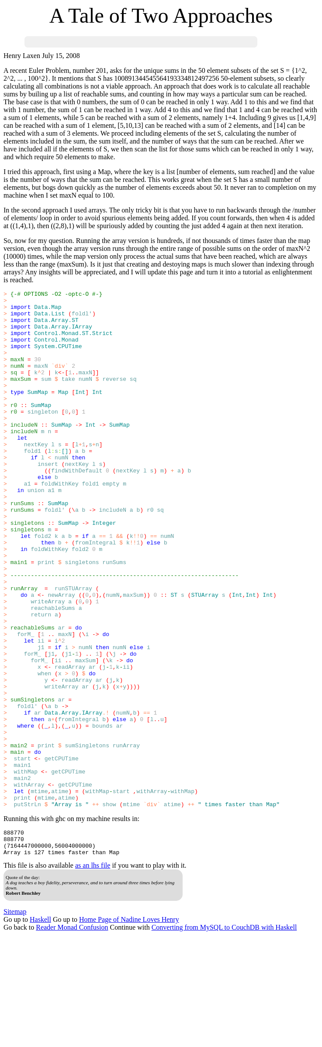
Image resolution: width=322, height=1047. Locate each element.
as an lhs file (92, 974)
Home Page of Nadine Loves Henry (129, 1028)
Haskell (40, 1028)
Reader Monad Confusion (72, 1036)
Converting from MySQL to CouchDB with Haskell (224, 1036)
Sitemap (14, 1020)
